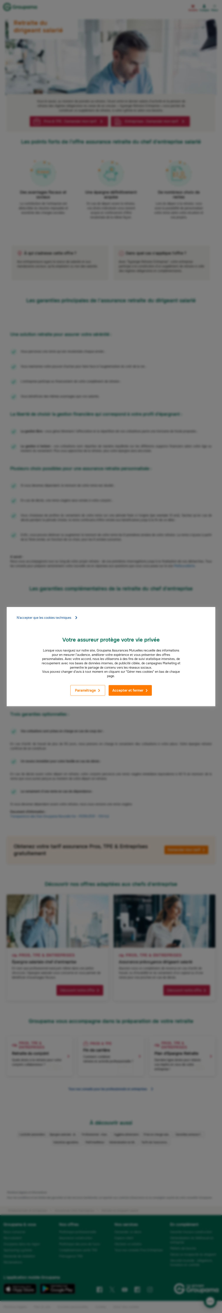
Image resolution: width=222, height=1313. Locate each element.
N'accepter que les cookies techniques (47, 618)
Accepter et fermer (130, 690)
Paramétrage (88, 690)
